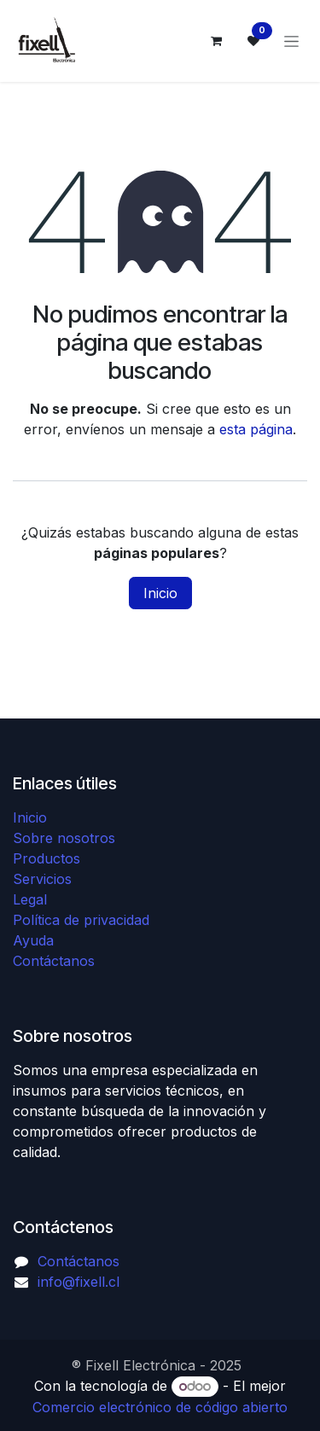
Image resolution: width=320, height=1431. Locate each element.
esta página (256, 429)
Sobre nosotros (64, 837)
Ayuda (33, 940)
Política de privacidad (81, 919)
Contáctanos (54, 960)
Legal (30, 899)
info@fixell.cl (78, 1281)
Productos (46, 858)
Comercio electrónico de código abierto (160, 1407)
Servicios (42, 878)
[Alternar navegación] (291, 41)
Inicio (160, 593)
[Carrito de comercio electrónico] (216, 41)
